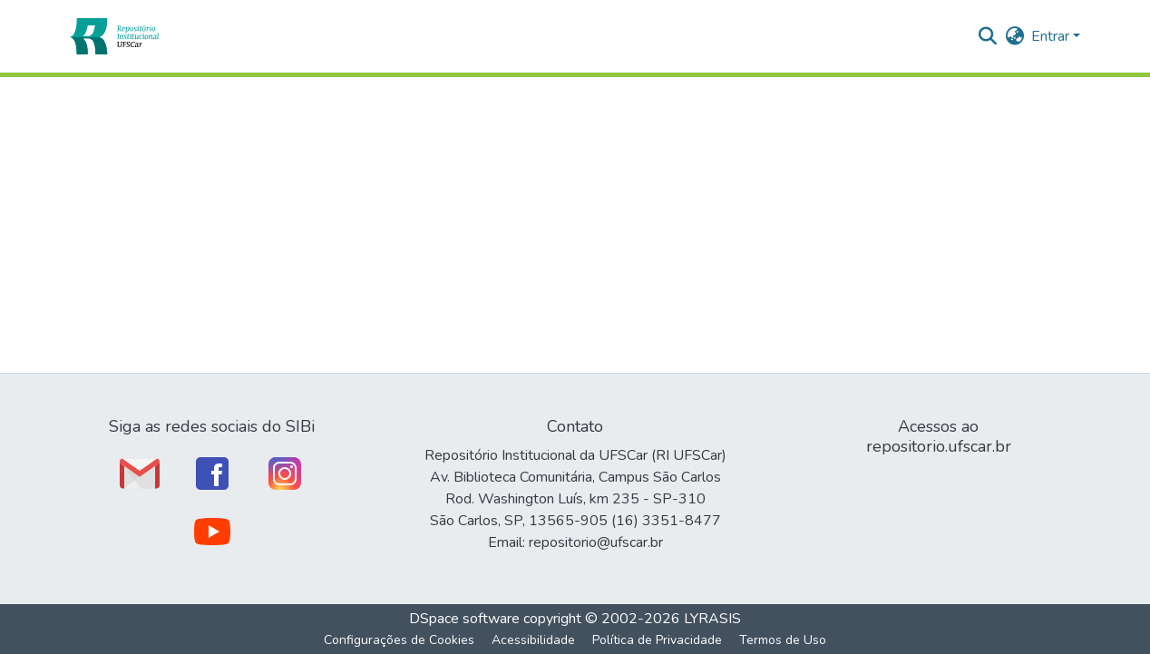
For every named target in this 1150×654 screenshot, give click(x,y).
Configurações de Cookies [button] (399, 640)
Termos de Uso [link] (782, 640)
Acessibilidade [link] (533, 640)
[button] (114, 36)
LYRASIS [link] (712, 619)
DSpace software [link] (464, 619)
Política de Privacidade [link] (657, 640)
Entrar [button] (1052, 36)
